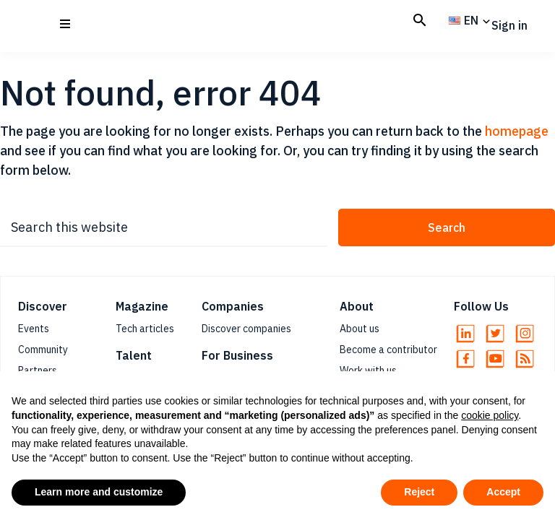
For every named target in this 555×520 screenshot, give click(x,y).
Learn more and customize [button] (99, 492)
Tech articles (145, 328)
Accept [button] (503, 492)
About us (359, 328)
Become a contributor (388, 349)
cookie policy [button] (489, 415)
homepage (516, 131)
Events (33, 328)
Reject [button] (419, 492)
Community (43, 349)
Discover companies (246, 328)
